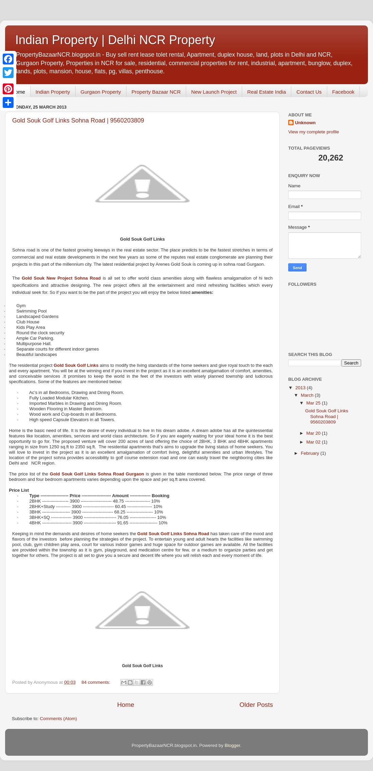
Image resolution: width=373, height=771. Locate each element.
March (308, 395)
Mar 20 (314, 433)
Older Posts (256, 704)
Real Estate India (266, 92)
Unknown (305, 122)
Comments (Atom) (58, 718)
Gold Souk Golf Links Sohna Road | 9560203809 (78, 120)
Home (18, 92)
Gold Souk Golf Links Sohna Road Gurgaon (97, 473)
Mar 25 (314, 403)
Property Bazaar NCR (156, 92)
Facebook (343, 92)
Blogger (232, 745)
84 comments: (96, 682)
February (310, 453)
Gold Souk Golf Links (76, 365)
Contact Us (308, 92)
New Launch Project (214, 92)
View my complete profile (313, 131)
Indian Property (53, 92)
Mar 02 (314, 442)
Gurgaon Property (101, 92)
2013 (301, 387)
